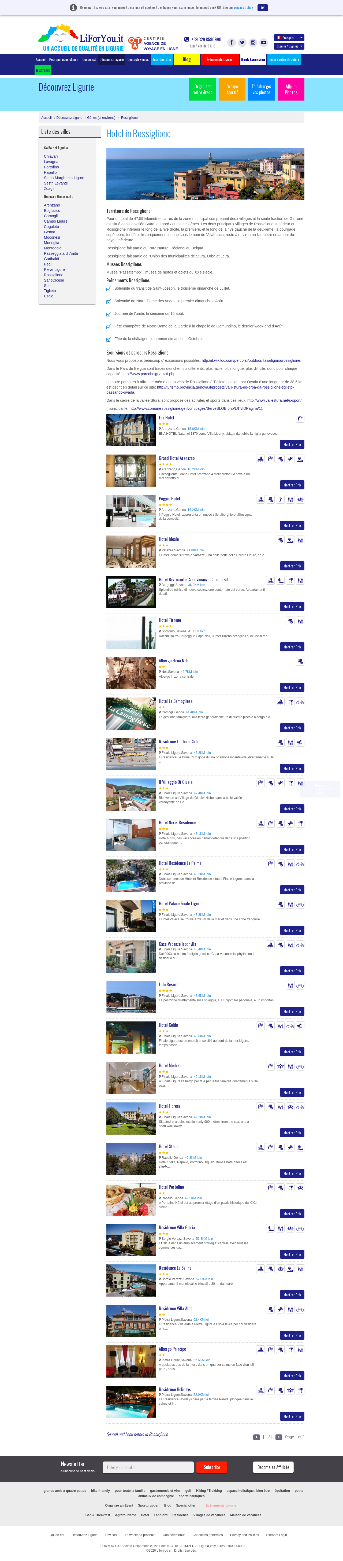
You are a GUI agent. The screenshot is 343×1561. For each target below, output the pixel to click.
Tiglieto (50, 291)
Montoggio (52, 248)
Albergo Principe (172, 1349)
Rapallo (50, 172)
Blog (168, 1505)
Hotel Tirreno (170, 620)
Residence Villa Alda (175, 1308)
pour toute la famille (130, 1491)
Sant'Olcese (54, 280)
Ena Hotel (166, 417)
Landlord (160, 1515)
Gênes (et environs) (101, 118)
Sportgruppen (148, 1505)
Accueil (41, 59)
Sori (47, 285)
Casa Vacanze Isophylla (177, 944)
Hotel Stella (168, 1146)
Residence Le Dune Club (178, 741)
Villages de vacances (209, 1515)
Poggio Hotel (169, 498)
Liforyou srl (165, 1550)
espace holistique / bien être (248, 1491)
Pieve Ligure (54, 269)
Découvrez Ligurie (112, 59)
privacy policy (243, 7)
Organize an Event (119, 1505)
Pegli (48, 264)
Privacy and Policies (244, 1535)
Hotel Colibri (169, 1025)
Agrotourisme (125, 1515)
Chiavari (51, 156)
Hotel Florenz (169, 1106)
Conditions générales (208, 1535)
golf (188, 1491)
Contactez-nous (138, 59)
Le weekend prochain (140, 1535)
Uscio (48, 296)
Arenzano (52, 205)
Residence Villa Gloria (177, 1227)
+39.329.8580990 (202, 39)
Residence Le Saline (175, 1268)
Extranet (43, 70)
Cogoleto (51, 226)
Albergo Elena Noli (173, 660)
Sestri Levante (56, 183)
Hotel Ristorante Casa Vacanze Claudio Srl (193, 579)
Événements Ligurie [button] (219, 59)
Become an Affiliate (273, 1467)
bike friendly (100, 1491)
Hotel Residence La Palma (180, 863)
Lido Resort (168, 984)
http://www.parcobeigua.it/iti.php (149, 374)
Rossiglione (128, 118)
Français (290, 37)
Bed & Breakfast (97, 1515)
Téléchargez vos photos (261, 89)
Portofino (51, 167)
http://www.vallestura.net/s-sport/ (274, 400)
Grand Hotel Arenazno (177, 458)
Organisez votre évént (202, 89)
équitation (282, 1491)
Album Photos (291, 89)
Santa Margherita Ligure (64, 178)
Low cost (111, 1535)
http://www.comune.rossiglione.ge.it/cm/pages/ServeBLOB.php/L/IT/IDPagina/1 (195, 408)
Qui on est (89, 59)
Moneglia (51, 243)
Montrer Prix (292, 444)
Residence (180, 1515)
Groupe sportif (232, 89)
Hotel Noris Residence (177, 822)
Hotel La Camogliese (175, 701)
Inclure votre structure (284, 59)
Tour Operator (162, 59)
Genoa (49, 232)
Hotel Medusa (170, 1065)
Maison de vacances (245, 1515)
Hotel (145, 1515)
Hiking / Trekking (209, 1491)
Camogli (51, 216)
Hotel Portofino (171, 1187)
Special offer (185, 1505)
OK (262, 7)
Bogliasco (52, 210)
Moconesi (52, 237)
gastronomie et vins (165, 1491)
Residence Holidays (175, 1389)
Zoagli (49, 188)
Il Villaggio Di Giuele (175, 782)
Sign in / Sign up (290, 46)
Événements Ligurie (220, 1505)
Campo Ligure (56, 221)
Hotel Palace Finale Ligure (180, 903)
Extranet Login (276, 1535)
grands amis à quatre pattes (64, 1491)
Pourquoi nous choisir (64, 59)
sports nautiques (192, 1496)
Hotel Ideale (169, 539)
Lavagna (51, 162)
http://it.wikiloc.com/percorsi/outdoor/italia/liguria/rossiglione (251, 360)
